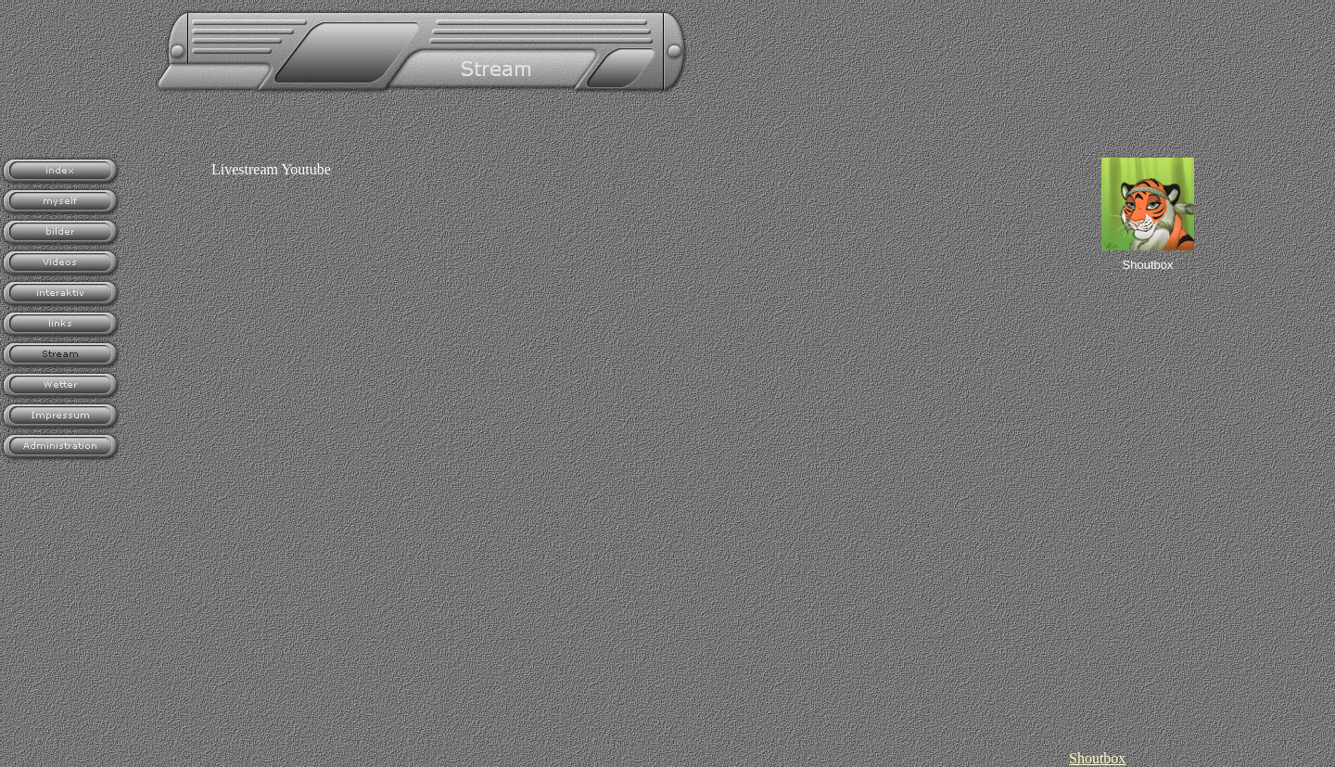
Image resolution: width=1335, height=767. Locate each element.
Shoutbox (1097, 758)
